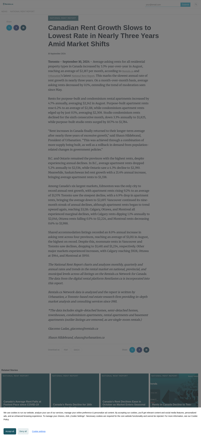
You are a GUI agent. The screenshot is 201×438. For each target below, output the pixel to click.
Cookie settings (39, 431)
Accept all (10, 431)
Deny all (23, 431)
